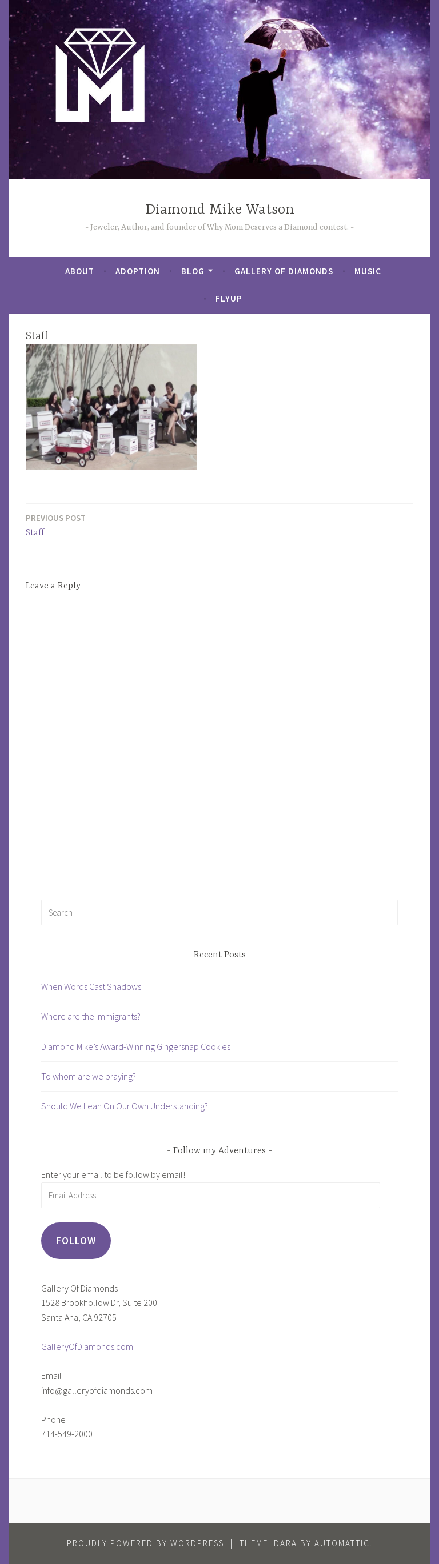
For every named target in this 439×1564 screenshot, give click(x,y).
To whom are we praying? (88, 1076)
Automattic (342, 1543)
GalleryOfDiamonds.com (87, 1346)
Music (367, 271)
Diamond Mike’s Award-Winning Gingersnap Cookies (135, 1046)
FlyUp (228, 298)
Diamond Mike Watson (219, 210)
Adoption (137, 271)
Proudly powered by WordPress (145, 1543)
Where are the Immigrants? (91, 1016)
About (79, 271)
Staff (56, 524)
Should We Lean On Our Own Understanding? (124, 1106)
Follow (76, 1240)
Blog (193, 271)
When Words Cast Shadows (91, 986)
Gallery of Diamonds (283, 271)
